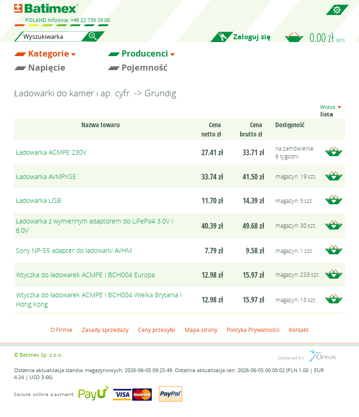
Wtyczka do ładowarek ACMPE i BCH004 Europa (85, 274)
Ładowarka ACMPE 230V (51, 152)
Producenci (145, 54)
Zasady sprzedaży (105, 329)
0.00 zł (327, 37)
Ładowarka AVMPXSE (46, 176)
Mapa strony (201, 329)
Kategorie (48, 54)
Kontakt (299, 329)
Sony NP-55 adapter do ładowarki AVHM (74, 250)
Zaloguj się (252, 37)
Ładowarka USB (38, 200)
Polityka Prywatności (253, 329)
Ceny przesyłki (156, 329)
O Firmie (61, 329)
